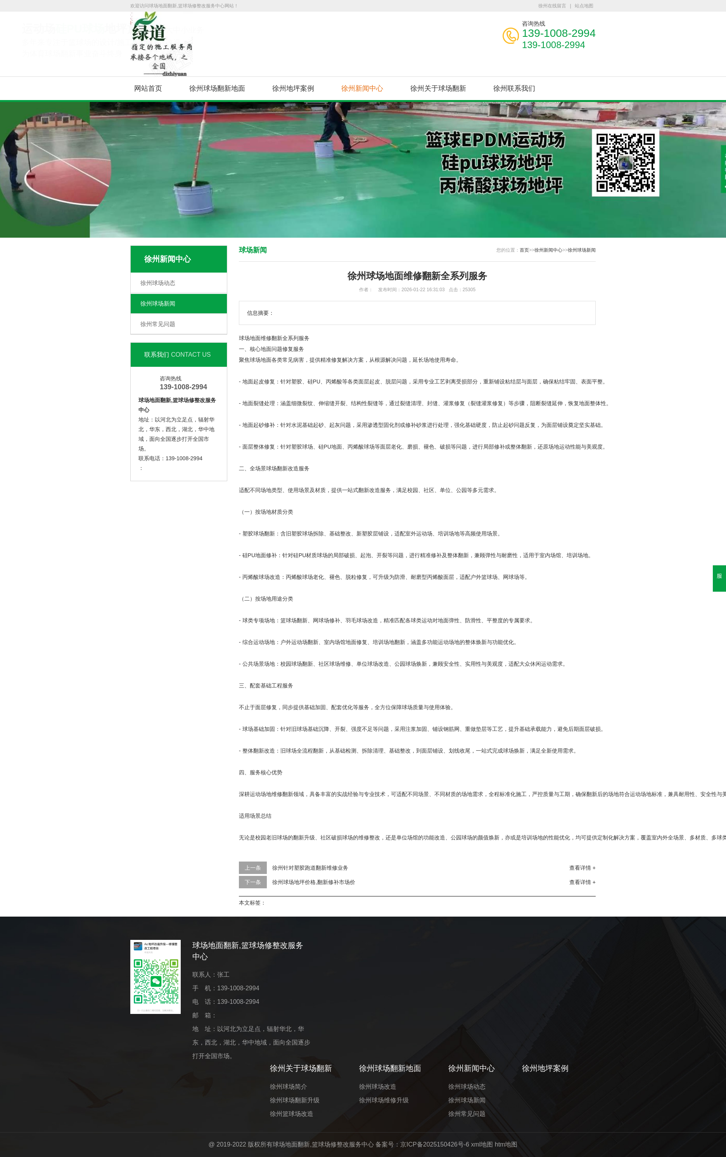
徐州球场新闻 (157, 303)
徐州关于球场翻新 (438, 88)
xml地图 (482, 1144)
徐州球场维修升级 (384, 1100)
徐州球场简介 (288, 1086)
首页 (524, 250)
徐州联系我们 (514, 88)
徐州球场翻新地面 (217, 88)
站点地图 (584, 6)
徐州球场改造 (377, 1086)
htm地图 (506, 1144)
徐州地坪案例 (293, 88)
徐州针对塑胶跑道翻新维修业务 (310, 868)
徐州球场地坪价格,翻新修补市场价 (313, 882)
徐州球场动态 (157, 283)
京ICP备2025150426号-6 (434, 1144)
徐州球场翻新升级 (295, 1100)
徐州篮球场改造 (291, 1113)
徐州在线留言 (552, 6)
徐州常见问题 (157, 324)
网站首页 (148, 88)
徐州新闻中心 (362, 88)
